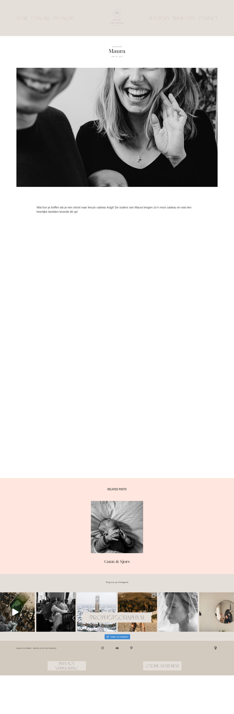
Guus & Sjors (117, 502)
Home (22, 18)
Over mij (40, 18)
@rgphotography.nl (117, 586)
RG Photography (49, 617)
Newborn (159, 18)
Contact (208, 18)
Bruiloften (184, 18)
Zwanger (63, 18)
